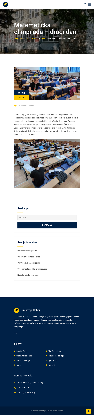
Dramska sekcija (23, 360)
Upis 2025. (52, 360)
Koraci (18, 365)
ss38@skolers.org (26, 392)
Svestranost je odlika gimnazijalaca (32, 269)
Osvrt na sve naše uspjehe (28, 263)
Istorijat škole (22, 351)
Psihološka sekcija (56, 356)
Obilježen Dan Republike (27, 251)
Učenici (31, 105)
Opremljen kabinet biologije (28, 257)
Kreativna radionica (24, 356)
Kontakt (51, 365)
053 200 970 (23, 387)
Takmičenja (22, 105)
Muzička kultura (54, 351)
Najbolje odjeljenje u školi (28, 275)
